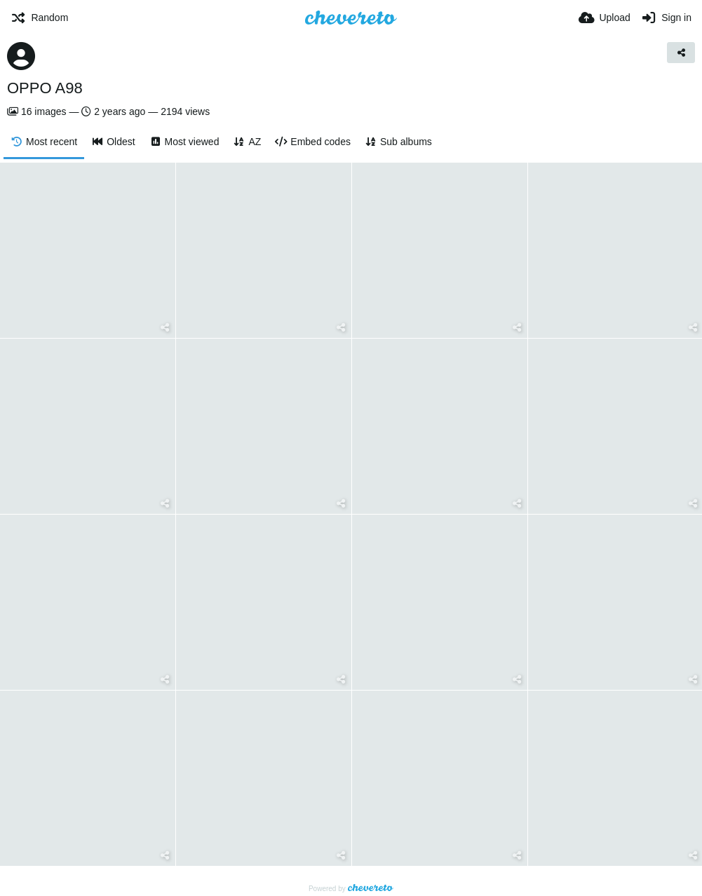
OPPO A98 (45, 88)
